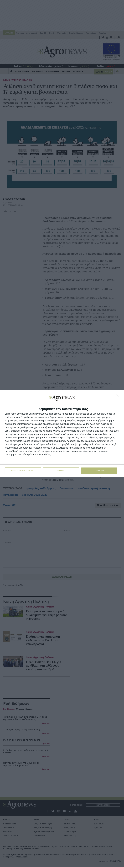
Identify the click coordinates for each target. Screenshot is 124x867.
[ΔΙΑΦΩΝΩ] (118, 396)
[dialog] (62, 433)
